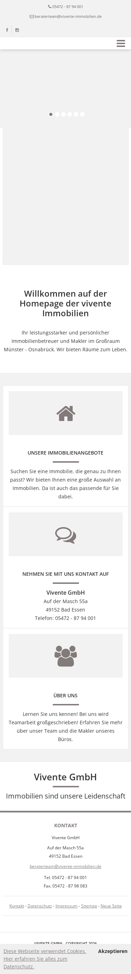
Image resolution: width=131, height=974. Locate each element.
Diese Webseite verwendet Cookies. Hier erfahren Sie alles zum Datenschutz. (44, 959)
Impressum (67, 906)
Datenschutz (40, 906)
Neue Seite (111, 906)
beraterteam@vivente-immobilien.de (68, 16)
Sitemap (89, 906)
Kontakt (16, 906)
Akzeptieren (113, 951)
